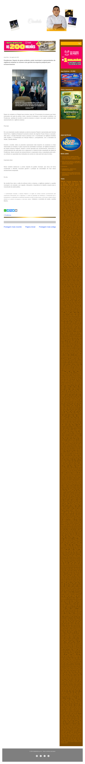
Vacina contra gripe (75, 706)
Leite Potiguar (73, 298)
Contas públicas (78, 417)
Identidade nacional (78, 504)
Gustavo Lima (63, 501)
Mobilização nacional (66, 556)
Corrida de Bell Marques (70, 423)
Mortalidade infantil (76, 556)
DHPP (78, 432)
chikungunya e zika (75, 326)
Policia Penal (71, 620)
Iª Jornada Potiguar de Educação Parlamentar (73, 511)
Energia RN (63, 462)
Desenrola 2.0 (79, 285)
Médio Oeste (63, 562)
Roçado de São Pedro (73, 668)
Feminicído (80, 475)
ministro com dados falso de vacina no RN (73, 732)
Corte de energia (74, 281)
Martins (77, 547)
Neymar (68, 564)
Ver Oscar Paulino (66, 712)
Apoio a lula (72, 354)
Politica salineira (79, 622)
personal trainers (64, 733)
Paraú (77, 602)
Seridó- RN (69, 680)
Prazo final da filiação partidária (69, 630)
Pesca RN (72, 610)
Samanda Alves (66, 317)
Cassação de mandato (73, 398)
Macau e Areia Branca (73, 542)
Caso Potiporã (66, 398)
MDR (70, 236)
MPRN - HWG (70, 534)
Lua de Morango (69, 528)
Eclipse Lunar (67, 450)
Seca (71, 675)
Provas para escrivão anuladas (75, 642)
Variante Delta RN (78, 709)
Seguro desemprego (78, 676)
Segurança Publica (64, 676)
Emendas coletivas (78, 458)
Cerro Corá (70, 402)
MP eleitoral (77, 299)
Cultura (66, 431)
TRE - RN (70, 320)
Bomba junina (69, 378)
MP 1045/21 (73, 531)
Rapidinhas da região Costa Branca (71, 241)
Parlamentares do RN (65, 603)
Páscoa (75, 643)
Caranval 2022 (63, 390)
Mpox (72, 237)
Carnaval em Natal (66, 393)
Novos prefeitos (66, 570)
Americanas (63, 271)
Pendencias (75, 194)
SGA (72, 211)
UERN (62, 204)
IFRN (70, 189)
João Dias (69, 515)
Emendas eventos (64, 459)
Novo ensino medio (64, 569)
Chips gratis (75, 403)
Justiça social (76, 297)
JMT (72, 512)
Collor (81, 409)
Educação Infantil (64, 287)
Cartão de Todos (68, 396)
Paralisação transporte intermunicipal (68, 602)
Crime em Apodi (64, 426)
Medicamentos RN (64, 549)
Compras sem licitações (65, 411)
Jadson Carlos (79, 512)
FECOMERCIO (79, 466)
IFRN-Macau (79, 503)
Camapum (62, 386)
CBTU (63, 379)
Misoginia (70, 555)
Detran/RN (62, 286)
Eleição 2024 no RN (67, 455)
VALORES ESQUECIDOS (77, 321)
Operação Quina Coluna (77, 582)
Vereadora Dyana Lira (74, 712)
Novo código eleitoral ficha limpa (76, 568)
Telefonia (66, 694)
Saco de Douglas (75, 670)
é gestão (71, 739)
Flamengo (74, 483)
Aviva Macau (68, 367)
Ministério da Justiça (78, 554)
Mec (74, 198)
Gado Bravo (79, 490)
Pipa (75, 615)
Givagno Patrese (74, 256)
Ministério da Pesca (64, 555)
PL (79, 593)
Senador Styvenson (66, 319)
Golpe (68, 496)
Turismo (68, 266)
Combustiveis (79, 208)
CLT (73, 379)
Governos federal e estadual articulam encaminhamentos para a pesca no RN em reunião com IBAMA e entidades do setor (71, 157)
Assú (70, 188)
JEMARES (67, 512)
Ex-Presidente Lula (66, 465)
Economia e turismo (74, 450)
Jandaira (62, 211)
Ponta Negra (79, 624)
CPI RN (69, 218)
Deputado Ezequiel (69, 253)
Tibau (73, 320)
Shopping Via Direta (64, 681)
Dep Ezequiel (63, 209)
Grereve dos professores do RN (73, 497)
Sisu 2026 (64, 683)
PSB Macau (79, 596)
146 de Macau (71, 331)
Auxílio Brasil (65, 245)
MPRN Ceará (65, 535)
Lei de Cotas (68, 523)
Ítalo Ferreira (77, 738)
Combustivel (73, 218)
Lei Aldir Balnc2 (73, 521)
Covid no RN (79, 281)
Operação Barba (67, 575)
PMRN (70, 595)
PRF (66, 238)
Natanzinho (66, 563)
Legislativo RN (65, 518)
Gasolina (62, 214)
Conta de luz (63, 250)
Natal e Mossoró (76, 562)
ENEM (80, 190)
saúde (69, 190)
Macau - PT (71, 538)
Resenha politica (79, 313)
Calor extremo (79, 385)
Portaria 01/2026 (68, 627)
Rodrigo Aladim (75, 314)
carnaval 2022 (77, 226)
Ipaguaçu (62, 511)
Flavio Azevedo (63, 484)
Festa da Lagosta (64, 478)
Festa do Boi (77, 290)
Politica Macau (73, 621)
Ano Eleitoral (68, 353)
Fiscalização (70, 483)
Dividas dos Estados (64, 445)
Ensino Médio (66, 463)
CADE (62, 274)
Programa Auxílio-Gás (65, 637)
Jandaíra (69, 258)
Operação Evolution (64, 577)
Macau (63, 181)
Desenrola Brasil (71, 219)
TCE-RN (66, 320)
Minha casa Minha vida (77, 301)
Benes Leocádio (79, 374)
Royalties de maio (78, 667)
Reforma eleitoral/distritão (73, 656)
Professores (79, 636)
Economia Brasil (78, 253)
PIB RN (71, 593)
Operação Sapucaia (64, 583)
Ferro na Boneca (71, 477)
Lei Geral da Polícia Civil (75, 522)
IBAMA (70, 234)
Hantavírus (80, 501)
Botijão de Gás (79, 245)
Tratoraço (75, 700)
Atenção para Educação (65, 360)
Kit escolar (69, 516)
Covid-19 (75, 187)
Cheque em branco (68, 403)
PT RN (72, 306)
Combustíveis (71, 280)
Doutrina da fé (79, 446)
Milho (72, 551)
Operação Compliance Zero (70, 576)
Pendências (8, 215)
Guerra (75, 294)
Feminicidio (63, 475)
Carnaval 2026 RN (66, 391)
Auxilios (67, 366)
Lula (72, 194)
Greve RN (69, 194)
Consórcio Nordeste (78, 249)
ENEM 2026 (77, 449)
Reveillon (80, 662)
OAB (73, 259)
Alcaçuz (68, 243)
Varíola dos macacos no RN (67, 324)
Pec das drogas (76, 607)
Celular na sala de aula (77, 248)
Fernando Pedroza (64, 477)
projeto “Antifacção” (68, 734)
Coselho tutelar (69, 424)
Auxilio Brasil (79, 206)
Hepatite (66, 502)
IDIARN (80, 220)
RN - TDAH (73, 646)
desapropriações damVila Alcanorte (71, 725)
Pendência (68, 608)
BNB (74, 272)
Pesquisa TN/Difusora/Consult (76, 613)
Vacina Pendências (68, 706)
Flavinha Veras (79, 483)
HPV (76, 501)
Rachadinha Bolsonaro (77, 649)
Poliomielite (80, 308)
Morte (62, 222)
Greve (68, 202)
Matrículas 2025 (68, 548)
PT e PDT (63, 260)
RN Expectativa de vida (75, 647)
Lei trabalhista (70, 524)
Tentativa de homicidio (78, 694)
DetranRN (76, 201)
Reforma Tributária (74, 224)
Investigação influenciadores (76, 510)
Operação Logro (79, 580)
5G (81, 242)
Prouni (73, 240)
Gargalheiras (63, 491)
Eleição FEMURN (75, 455)
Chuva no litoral (64, 404)
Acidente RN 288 (64, 344)
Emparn (77, 213)
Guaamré (67, 498)
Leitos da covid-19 (78, 525)
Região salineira (73, 195)
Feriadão (73, 476)
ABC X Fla (68, 339)
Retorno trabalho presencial (67, 662)
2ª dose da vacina (77, 334)
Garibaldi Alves (63, 292)
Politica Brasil (63, 310)
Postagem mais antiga (47, 227)
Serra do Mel (74, 225)
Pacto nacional (76, 306)
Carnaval (71, 208)
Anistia (62, 353)
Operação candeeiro (73, 584)
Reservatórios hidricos (73, 660)
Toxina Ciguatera (68, 321)
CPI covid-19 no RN (71, 246)
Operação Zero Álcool (65, 584)
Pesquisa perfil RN (70, 614)
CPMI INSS (77, 383)
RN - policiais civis (78, 646)
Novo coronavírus (66, 568)
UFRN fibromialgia (78, 702)
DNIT (81, 432)
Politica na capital (72, 622)
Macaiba (77, 236)
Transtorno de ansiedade (68, 700)
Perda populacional (71, 609)
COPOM (71, 380)
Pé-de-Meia (79, 310)
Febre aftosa (72, 233)
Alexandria (75, 350)
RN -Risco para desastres (66, 647)
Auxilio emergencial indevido (69, 365)
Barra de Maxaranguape (77, 372)
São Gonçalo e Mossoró (68, 687)
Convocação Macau (72, 418)
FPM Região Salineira (73, 468)
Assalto (77, 357)
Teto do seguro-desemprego (68, 696)
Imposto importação (71, 505)
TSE (66, 190)
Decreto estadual (73, 252)
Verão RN (74, 713)
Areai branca (68, 271)
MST (81, 536)
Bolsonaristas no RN (71, 377)
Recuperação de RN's (64, 655)
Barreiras (65, 374)
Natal (64, 185)
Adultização (63, 347)
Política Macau (74, 624)
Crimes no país (72, 429)
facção (62, 727)
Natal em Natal (76, 237)
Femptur (62, 476)
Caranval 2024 (69, 390)
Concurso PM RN (69, 413)
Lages (80, 297)
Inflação (62, 508)
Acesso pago (79, 343)
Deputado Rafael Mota (73, 230)
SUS (72, 206)
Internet (65, 509)
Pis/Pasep (63, 206)
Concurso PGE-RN (78, 412)
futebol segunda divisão (68, 727)
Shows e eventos (64, 682)
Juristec (74, 515)
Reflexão (66, 656)
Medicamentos (63, 259)
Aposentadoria (79, 354)
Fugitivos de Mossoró (75, 488)
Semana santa (68, 318)
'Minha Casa (67, 330)
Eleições (74, 457)
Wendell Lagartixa (64, 719)
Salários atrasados (73, 673)
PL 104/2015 (64, 594)
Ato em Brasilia (72, 360)
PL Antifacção (79, 259)
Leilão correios (72, 525)
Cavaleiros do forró (65, 399)
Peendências (63, 608)
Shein (77, 680)
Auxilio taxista (63, 366)
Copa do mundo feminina (72, 250)
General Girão (79, 492)
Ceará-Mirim (72, 213)
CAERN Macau (64, 197)
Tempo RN (63, 266)
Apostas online (68, 356)
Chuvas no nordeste (68, 405)
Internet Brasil (64, 258)
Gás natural (74, 501)
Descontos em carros (65, 439)
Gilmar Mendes (72, 495)
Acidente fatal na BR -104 (72, 344)
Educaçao (67, 195)
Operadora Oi (79, 571)
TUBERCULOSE (64, 692)
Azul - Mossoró (74, 367)
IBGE (72, 198)
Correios (62, 230)
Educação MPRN (75, 452)
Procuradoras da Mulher (65, 636)
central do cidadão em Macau (66, 326)
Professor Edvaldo (74, 310)
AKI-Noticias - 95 (64, 340)
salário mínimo (79, 327)
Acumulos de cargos (67, 346)
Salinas (62, 317)
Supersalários (70, 686)
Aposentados (63, 356)
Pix (79, 192)
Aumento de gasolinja (73, 363)
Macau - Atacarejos (66, 537)
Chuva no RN (63, 249)
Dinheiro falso (73, 443)
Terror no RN (75, 695)
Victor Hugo (74, 714)
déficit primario (66, 726)
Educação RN (64, 192)
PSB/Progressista (64, 597)
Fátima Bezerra (64, 202)
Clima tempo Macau (72, 409)
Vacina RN (73, 242)
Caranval (80, 389)
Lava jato (69, 517)
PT (81, 198)
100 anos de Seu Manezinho (75, 330)
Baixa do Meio (73, 370)
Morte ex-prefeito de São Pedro (69, 558)
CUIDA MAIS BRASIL (67, 384)
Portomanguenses (78, 628)
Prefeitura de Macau (65, 633)
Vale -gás (76, 708)
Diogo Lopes (79, 443)
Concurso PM (63, 413)
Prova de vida (77, 240)
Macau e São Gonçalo (77, 300)
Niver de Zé (72, 564)
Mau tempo (74, 548)
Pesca (68, 610)
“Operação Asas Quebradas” (72, 740)
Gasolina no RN (78, 233)
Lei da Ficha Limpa (64, 298)
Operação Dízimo (78, 576)
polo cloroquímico (72, 327)
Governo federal (64, 234)
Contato (25, 35)
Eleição (76, 219)
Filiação (74, 482)
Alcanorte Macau (64, 350)
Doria (64, 446)
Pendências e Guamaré (76, 608)
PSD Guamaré (70, 597)
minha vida (67, 327)
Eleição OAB (67, 456)
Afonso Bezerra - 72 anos (72, 347)
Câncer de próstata (72, 431)
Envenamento (72, 463)
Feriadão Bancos (79, 476)
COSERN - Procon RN (77, 380)
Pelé (69, 307)
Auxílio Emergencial (69, 272)
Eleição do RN (72, 456)
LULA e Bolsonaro (64, 517)
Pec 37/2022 (66, 607)
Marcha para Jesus (72, 547)
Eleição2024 (71, 457)
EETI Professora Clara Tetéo (68, 449)
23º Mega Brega (74, 333)
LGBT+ (76, 516)
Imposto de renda (72, 210)
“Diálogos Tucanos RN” (77, 739)
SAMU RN (66, 669)
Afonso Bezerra (70, 185)
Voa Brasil (78, 242)
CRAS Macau (79, 246)
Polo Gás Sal (63, 623)
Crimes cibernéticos (64, 429)
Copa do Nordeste (64, 420)
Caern (67, 187)
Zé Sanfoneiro (66, 721)
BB (68, 245)
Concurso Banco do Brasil (76, 411)
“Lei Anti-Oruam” (64, 740)
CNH (68, 208)
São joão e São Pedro (67, 689)
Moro (71, 556)
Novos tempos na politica (74, 570)
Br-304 (78, 228)
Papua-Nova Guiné (68, 601)
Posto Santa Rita (70, 629)
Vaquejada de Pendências (70, 709)
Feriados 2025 (69, 476)
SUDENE (80, 264)
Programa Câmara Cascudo (76, 637)
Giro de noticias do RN (77, 292)
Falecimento (79, 469)
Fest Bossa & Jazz (78, 477)
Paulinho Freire (68, 260)
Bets (81, 272)
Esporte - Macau (71, 288)
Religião (73, 313)
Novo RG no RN (76, 567)
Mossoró (80, 185)
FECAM (73, 466)
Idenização (72, 504)
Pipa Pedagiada (79, 615)
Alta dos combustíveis (69, 351)
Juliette (66, 235)
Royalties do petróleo (64, 668)
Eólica (66, 466)
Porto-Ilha (73, 628)
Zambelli (80, 719)
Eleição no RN (75, 232)
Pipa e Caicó (63, 616)
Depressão (76, 437)
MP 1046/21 (78, 531)
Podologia (63, 240)
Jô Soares (62, 516)
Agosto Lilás (79, 347)
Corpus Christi (70, 422)
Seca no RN (76, 317)
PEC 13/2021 (73, 589)
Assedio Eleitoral (78, 358)
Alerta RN (71, 350)
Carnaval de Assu (64, 392)
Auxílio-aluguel (63, 367)
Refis (63, 656)
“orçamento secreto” (64, 742)
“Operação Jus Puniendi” (69, 741)
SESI (77, 669)
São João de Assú (73, 688)
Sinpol (78, 682)
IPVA (81, 257)
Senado (73, 318)
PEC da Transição (68, 590)
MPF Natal (73, 236)
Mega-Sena (76, 549)
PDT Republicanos (65, 589)
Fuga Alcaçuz (65, 488)
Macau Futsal (67, 541)
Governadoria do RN (64, 293)
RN (70, 184)
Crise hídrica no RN (64, 430)
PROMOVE (74, 596)
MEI (68, 531)
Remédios (70, 264)
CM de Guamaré (64, 189)
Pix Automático (69, 616)
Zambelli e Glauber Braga (66, 720)
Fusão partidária (69, 489)
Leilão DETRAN (76, 524)
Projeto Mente (63, 640)
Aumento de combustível (66, 244)
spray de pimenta (74, 735)
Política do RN (79, 196)
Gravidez (64, 497)
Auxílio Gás (71, 366)
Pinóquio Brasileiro (70, 615)
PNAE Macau (76, 595)
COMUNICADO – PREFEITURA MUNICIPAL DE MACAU (69, 169)
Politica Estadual (67, 621)
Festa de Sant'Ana (71, 478)
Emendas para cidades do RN (75, 459)
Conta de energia (68, 281)
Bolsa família (65, 218)
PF (81, 197)
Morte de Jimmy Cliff (72, 557)
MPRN (69, 183)
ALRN (72, 184)
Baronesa (69, 372)
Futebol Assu (75, 489)
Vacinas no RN (63, 707)
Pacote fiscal (64, 600)
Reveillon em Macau (72, 663)
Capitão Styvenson (73, 389)
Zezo (72, 720)
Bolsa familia (64, 377)
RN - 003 (69, 646)
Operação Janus (73, 580)
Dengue (73, 192)
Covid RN (67, 230)
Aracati (72, 356)
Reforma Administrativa (65, 312)
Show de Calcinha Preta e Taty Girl (75, 681)
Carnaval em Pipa (73, 393)
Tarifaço (66, 242)
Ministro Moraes (64, 554)
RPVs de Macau (68, 649)
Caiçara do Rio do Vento (70, 385)
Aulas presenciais (78, 360)
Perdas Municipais (78, 609)
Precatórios (67, 262)
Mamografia (79, 544)
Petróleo (77, 307)
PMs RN (69, 306)
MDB (81, 258)
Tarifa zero (73, 692)
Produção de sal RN (73, 636)
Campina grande (78, 386)
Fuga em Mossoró (67, 256)
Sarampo (71, 265)
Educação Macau (70, 287)
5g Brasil (72, 227)
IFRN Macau (63, 194)
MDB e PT (66, 236)
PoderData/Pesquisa (67, 308)
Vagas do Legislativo (70, 708)
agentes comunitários (74, 721)
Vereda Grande (69, 713)
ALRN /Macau (70, 340)
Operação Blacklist (74, 575)
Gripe (64, 498)
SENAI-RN (74, 669)
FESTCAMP (63, 468)
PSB (68, 238)
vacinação (76, 267)
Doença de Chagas (74, 445)
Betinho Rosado (75, 376)
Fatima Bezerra (66, 233)
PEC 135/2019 (79, 589)
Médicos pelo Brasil (78, 561)
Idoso (62, 505)
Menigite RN (68, 550)
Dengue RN (75, 284)
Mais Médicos (73, 544)
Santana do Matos (65, 265)
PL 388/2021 (69, 594)
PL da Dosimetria (70, 222)
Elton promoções (64, 458)
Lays (61, 518)
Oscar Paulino (67, 588)
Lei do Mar (73, 523)
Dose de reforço (69, 446)
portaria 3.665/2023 (70, 733)
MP (69, 531)
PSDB (77, 202)
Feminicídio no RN (74, 475)
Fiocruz (66, 483)
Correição (75, 422)
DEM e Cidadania (73, 432)
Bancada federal (73, 371)
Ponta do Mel (63, 626)
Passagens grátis (74, 604)
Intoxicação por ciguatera (71, 509)
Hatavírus (62, 502)
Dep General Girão (69, 437)
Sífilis (72, 689)
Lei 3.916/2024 (68, 521)
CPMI (74, 383)
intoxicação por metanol (67, 729)
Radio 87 (72, 650)
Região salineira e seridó (65, 659)
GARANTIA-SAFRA (70, 490)
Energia (80, 201)
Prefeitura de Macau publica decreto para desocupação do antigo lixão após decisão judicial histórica (71, 174)
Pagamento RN (75, 600)
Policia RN (76, 620)
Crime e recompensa (78, 425)
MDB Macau (64, 531)
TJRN (67, 226)
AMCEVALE (68, 217)
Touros (69, 242)
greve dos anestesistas (77, 727)
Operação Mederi (64, 581)
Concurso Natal (71, 412)
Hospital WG (77, 502)
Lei (78, 258)
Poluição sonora (75, 623)
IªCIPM (62, 512)
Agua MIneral (63, 243)
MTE (61, 537)
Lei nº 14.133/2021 (78, 523)
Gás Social (69, 501)
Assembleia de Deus (64, 359)
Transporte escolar (69, 699)
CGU (71, 379)
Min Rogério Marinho (68, 301)
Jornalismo (69, 514)
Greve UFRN (69, 220)
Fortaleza (69, 485)
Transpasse (63, 699)
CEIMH (68, 379)
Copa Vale (66, 419)
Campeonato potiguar (69, 386)
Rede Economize (74, 311)
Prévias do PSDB (71, 643)
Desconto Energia (78, 438)
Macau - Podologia (78, 538)
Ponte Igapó (69, 626)
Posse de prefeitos (64, 629)
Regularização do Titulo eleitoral (66, 313)
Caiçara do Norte (64, 248)
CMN (75, 379)
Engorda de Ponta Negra (70, 462)
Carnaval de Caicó (66, 278)
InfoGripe (66, 508)
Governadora (75, 496)
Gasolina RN (79, 491)
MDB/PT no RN (72, 299)
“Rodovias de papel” (78, 741)
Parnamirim (63, 198)
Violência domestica (78, 715)
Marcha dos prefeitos (64, 547)
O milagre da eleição (67, 571)
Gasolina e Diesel (64, 492)
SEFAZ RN (70, 669)
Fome (74, 484)
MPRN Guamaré (78, 535)
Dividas (80, 444)
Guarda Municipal (71, 294)
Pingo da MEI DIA (64, 615)
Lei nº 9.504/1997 (64, 524)
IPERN (69, 504)
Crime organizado (64, 251)
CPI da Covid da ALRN (75, 274)
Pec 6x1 (70, 607)
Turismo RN (73, 266)
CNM (62, 201)
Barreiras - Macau (70, 374)
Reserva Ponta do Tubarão (66, 314)
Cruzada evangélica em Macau (73, 430)
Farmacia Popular (74, 254)
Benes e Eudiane (64, 376)
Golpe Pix (71, 496)
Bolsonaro (79, 189)
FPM (76, 185)
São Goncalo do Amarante (73, 212)
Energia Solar (65, 288)
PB (75, 259)
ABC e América (73, 339)
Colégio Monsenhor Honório (66, 410)
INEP (67, 504)
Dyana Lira (63, 232)
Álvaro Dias (72, 738)
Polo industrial (69, 623)
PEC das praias (75, 590)
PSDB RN (78, 198)
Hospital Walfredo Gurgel (70, 257)
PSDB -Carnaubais (78, 597)
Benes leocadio (72, 245)
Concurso (80, 229)
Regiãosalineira (73, 659)
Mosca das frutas (79, 558)
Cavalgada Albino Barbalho (74, 399)
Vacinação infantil (78, 707)
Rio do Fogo (79, 663)
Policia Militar (66, 620)
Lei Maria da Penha (72, 235)
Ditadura (77, 444)
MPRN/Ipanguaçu (76, 536)
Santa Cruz (66, 674)
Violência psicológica (64, 716)
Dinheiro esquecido (67, 443)
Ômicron (65, 204)
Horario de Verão (71, 502)
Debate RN (70, 284)
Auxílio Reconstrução (78, 366)
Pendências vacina (64, 609)
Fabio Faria (79, 468)
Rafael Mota (68, 311)
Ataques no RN (79, 359)
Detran (80, 230)
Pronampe (62, 641)
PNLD (80, 595)
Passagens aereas (73, 603)
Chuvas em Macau (73, 279)
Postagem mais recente (13, 227)
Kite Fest (73, 516)
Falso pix (74, 470)
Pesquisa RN (77, 222)
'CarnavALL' (63, 330)
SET (79, 669)
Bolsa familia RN (76, 273)
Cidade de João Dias (77, 405)
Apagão (75, 353)
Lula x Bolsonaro (67, 529)
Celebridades (74, 400)
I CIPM (64, 503)
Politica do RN (66, 188)
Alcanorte (73, 217)
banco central (66, 722)
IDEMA (77, 257)
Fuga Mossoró (75, 291)
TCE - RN (80, 689)
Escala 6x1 (63, 464)
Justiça (62, 221)
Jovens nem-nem (64, 515)
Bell (74, 374)
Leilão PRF (68, 525)
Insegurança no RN (68, 205)
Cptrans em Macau (69, 425)
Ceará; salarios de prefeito (67, 400)
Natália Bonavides (75, 563)
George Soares (69, 292)
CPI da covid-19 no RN (65, 383)
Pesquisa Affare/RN (78, 610)
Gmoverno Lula (63, 496)
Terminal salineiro (69, 695)
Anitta (65, 353)
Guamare (65, 294)
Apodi (74, 206)
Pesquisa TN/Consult (65, 613)
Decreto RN (66, 436)
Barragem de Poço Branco (73, 373)
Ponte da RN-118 (75, 626)
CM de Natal (63, 246)
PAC (77, 305)
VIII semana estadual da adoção (67, 705)
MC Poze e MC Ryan (75, 530)
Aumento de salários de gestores (71, 364)
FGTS (80, 213)
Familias (71, 471)
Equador (77, 463)
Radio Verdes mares (78, 650)
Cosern (77, 218)
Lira (63, 528)
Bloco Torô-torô (69, 273)
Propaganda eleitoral (69, 641)
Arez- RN (64, 357)
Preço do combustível (65, 635)
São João (63, 242)
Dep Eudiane (63, 437)
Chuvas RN (79, 195)
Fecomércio (69, 472)
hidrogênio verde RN (71, 728)
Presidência (79, 634)
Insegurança (71, 508)
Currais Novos (72, 251)
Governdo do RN (72, 293)
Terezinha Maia (63, 695)
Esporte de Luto (68, 464)
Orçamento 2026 (64, 587)
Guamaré (68, 181)
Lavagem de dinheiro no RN (76, 517)
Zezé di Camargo (76, 720)
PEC (70, 589)
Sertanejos (74, 680)
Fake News (67, 469)
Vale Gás (80, 708)
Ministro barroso (70, 554)
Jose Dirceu (79, 514)
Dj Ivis (70, 445)
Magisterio (62, 301)
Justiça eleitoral (71, 297)
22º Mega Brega (74, 332)
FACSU (70, 466)
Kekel (66, 516)
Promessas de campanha (77, 640)
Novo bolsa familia (73, 304)
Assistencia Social (72, 359)
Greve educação (79, 293)
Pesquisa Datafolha (73, 261)
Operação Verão (78, 583)
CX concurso (73, 384)
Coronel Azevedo (64, 422)
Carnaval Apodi (73, 391)
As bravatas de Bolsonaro (71, 357)
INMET (77, 234)
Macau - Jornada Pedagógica (76, 537)
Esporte (64, 220)
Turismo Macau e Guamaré (77, 701)
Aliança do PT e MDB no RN (76, 243)
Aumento (80, 227)
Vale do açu (63, 709)
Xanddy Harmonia (75, 719)
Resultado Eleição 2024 (68, 661)
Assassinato (77, 217)
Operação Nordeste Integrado (72, 581)
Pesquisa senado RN (78, 614)
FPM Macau (76, 197)
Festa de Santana (78, 478)
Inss (73, 188)
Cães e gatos (79, 431)
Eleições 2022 (70, 204)
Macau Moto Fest (68, 300)
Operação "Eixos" (74, 574)
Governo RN (75, 204)
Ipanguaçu (79, 210)
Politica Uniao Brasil (64, 622)
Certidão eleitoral (75, 402)
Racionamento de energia (65, 650)
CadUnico (77, 384)
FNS (68, 468)
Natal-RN (63, 190)
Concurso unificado (78, 280)
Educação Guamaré (67, 452)
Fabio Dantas (63, 290)
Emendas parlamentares (65, 254)
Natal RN (65, 222)
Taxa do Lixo (67, 693)
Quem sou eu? (15, 35)
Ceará (74, 208)
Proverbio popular (64, 643)
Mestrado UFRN (73, 550)
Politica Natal (79, 621)
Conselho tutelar (70, 249)
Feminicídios (72, 290)
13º (68, 227)
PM (65, 595)
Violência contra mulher (68, 715)
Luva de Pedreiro (75, 529)
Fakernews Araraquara (73, 469)
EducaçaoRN (75, 451)
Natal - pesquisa (69, 562)
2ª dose (71, 334)
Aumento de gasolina (64, 363)
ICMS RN (72, 202)
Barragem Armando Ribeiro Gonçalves (68, 228)
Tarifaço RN (63, 693)
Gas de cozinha (70, 491)
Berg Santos (69, 376)
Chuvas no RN (74, 190)
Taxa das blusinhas (77, 265)
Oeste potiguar (73, 571)
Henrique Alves (68, 214)
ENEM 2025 (79, 286)
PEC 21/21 (63, 590)
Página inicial (30, 227)
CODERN (62, 380)
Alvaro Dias (67, 352)
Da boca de (67, 252)
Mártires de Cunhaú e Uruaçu (68, 561)
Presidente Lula (63, 634)
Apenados (66, 354)
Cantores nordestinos (65, 389)
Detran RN (63, 196)
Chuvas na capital (70, 404)
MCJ (70, 221)
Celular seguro (75, 278)
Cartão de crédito (74, 396)
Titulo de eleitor (71, 216)
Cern (69, 279)
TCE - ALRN (75, 689)
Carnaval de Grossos (71, 392)
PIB (69, 593)
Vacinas (80, 706)
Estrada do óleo (74, 464)
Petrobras (73, 196)
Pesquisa (80, 238)
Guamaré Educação (73, 498)
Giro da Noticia (79, 495)
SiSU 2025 (69, 682)
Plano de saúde (76, 616)
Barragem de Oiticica (64, 373)
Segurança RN (78, 203)
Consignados (79, 416)
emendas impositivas (72, 726)
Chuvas (75, 229)
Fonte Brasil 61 (79, 484)
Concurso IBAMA (64, 412)
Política (66, 216)
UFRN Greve (72, 702)
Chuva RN (80, 403)
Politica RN (74, 189)
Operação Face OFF (72, 577)
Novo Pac (68, 304)
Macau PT (77, 541)
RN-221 (62, 649)
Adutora (66, 347)
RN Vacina (66, 648)
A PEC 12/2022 (78, 338)
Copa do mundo (79, 420)
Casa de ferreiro (66, 397)
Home (5, 35)
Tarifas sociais (79, 692)
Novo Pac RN (69, 567)
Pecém (80, 607)
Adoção (73, 346)
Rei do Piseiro (79, 659)
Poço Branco (68, 310)
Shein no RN (75, 319)
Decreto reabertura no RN (72, 436)
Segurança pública (67, 225)
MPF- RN (66, 534)
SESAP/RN (75, 264)
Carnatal (69, 248)
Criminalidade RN (78, 429)
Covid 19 (66, 219)
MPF (75, 202)
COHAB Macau (67, 380)
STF (75, 188)
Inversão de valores (67, 510)
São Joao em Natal (76, 687)
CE (64, 229)
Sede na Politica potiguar (77, 675)
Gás (66, 501)
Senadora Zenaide (75, 679)
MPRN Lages (63, 536)
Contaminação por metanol (66, 417)
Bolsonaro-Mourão (64, 378)
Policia (69, 211)
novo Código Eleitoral (69, 267)
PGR (66, 306)
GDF (75, 490)
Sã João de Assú (76, 686)
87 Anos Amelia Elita (68, 338)
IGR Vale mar (63, 504)
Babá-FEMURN (67, 370)
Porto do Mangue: (67, 628)
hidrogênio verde (64, 728)
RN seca (80, 648)
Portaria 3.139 (73, 627)
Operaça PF (63, 305)
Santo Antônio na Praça (73, 674)
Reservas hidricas (66, 660)
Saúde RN (72, 203)
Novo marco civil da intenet (72, 569)
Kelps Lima (66, 221)
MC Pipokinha (68, 530)
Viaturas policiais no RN (67, 714)
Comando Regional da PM (77, 410)
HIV (64, 257)
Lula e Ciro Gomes (75, 528)
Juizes (72, 515)
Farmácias (64, 472)
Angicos (75, 227)
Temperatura (71, 694)
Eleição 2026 (76, 287)
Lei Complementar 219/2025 (66, 522)
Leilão (70, 298)
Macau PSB (73, 541)
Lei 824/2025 (70, 518)
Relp (61, 660)
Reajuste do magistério (66, 654)
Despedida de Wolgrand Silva (69, 442)
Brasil (69, 192)
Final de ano (63, 483)
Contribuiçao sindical (64, 418)
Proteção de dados (64, 642)
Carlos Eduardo (69, 201)
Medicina (71, 549)
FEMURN (71, 197)
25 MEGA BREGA (66, 334)
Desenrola (74, 285)
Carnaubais (79, 188)
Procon (80, 635)
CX (66, 229)
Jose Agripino (73, 514)
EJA (74, 449)
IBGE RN (74, 214)
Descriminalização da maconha (76, 439)
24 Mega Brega (74, 268)
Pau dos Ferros (73, 238)
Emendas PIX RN (70, 458)
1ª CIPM (75, 331)
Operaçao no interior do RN (66, 574)
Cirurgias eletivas (64, 409)
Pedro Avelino (74, 260)
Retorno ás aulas (75, 662)
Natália (70, 563)
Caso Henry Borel (73, 397)
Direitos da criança (72, 444)
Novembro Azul (63, 304)
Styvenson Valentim (64, 686)
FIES (62, 210)
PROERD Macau (68, 596)
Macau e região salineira (76, 221)
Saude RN (75, 211)
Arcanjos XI (76, 356)
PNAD (73, 595)
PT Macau (74, 205)
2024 (79, 331)
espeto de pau (79, 726)
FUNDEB (65, 210)
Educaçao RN (68, 196)
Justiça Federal (79, 515)
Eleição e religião (79, 456)
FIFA (66, 468)
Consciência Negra (72, 416)
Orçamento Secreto (70, 587)
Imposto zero (79, 505)
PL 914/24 (78, 594)
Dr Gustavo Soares (72, 286)
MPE (81, 299)
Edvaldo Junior (69, 232)
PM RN (67, 595)
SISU (81, 241)
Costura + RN (76, 424)
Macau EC (63, 300)
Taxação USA (75, 693)
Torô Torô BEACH (78, 696)
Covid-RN (80, 250)
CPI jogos (71, 383)
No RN (75, 564)
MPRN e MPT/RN (69, 536)
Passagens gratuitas (67, 604)
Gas (66, 491)
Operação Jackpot (66, 580)
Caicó (64, 201)
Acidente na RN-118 (67, 345)
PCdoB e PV (77, 588)
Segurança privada (71, 676)
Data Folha (65, 284)
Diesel (66, 286)
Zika (81, 325)
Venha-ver (74, 324)
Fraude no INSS (69, 291)
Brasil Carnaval (75, 378)
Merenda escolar (66, 237)
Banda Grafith (63, 208)
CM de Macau (75, 193)
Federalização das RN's (77, 472)
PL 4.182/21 (74, 594)
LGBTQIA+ (80, 516)
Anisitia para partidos (78, 352)
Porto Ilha (77, 627)
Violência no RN (63, 325)
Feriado (65, 476)
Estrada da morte (77, 288)
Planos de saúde (78, 617)
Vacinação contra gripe (71, 707)
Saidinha (80, 670)
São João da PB (67, 688)
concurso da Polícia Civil (73, 722)
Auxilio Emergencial (75, 244)
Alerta (68, 350)
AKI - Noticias (79, 339)
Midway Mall (68, 551)
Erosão (80, 463)
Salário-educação (67, 673)
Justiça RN (66, 297)
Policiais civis (74, 308)
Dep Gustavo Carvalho (67, 285)
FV (81, 288)
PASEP (71, 588)
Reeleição (80, 311)
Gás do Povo (79, 294)
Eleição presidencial (64, 457)
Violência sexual (72, 716)
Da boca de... (65, 166)
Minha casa (69, 259)
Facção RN (63, 469)
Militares (75, 551)
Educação (63, 187)
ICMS (76, 192)
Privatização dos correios (74, 635)
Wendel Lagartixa (78, 216)
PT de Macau (79, 205)
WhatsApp (69, 719)
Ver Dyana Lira (79, 324)
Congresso (63, 281)
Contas (73, 417)
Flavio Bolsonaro (70, 484)
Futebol (80, 291)
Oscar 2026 (63, 588)
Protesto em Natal (78, 641)
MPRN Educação (72, 535)
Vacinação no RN (64, 708)
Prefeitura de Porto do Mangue (75, 633)
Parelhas (80, 602)
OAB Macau (79, 304)
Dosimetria (74, 446)
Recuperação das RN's (77, 654)
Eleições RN (79, 457)
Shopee (80, 680)
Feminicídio (68, 290)
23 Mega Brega (68, 268)
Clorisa (77, 409)
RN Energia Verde (64, 646)
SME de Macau (68, 670)
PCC (74, 588)
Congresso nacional (64, 416)
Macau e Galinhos (67, 543)
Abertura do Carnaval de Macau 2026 (70, 343)
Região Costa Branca (77, 312)
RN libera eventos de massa (73, 648)
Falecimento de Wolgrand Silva (66, 470)
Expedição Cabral (74, 465)
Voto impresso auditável (71, 325)
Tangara (68, 692)
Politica (67, 203)
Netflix (65, 564)
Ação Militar (79, 367)
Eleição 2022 (69, 193)
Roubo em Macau (68, 666)
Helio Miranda (75, 220)
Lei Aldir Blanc (79, 521)
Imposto (65, 505)
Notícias (66, 211)
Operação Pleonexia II (66, 582)
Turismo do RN (63, 702)
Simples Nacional (74, 682)
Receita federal (74, 262)
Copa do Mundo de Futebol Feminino (75, 419)
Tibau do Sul (76, 320)
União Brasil (70, 226)
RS (70, 262)
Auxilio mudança (78, 365)
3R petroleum (63, 217)
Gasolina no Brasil (72, 492)
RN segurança (63, 311)
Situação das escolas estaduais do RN (74, 683)
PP (61, 596)
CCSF (66, 379)
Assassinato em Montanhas (69, 358)
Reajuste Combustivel (69, 653)
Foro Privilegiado (64, 485)
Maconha (67, 544)
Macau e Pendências (75, 543)
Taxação (71, 693)
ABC (65, 339)
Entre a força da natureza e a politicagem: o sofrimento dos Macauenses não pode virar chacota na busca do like (71, 162)
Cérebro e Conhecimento (65, 432)
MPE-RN (62, 534)
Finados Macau (79, 482)
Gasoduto (75, 491)
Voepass (76, 716)
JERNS (70, 512)
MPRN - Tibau (76, 534)
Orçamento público (78, 587)
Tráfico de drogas (68, 701)
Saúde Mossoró (66, 675)
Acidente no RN (75, 345)
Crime (80, 193)
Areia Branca (75, 183)
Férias (65, 490)
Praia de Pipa (76, 629)
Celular (71, 278)
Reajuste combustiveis (77, 653)
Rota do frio (63, 666)
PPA (63, 596)
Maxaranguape (79, 548)
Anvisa (72, 353)
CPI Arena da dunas (66, 274)
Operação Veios (72, 583)
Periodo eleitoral (64, 610)
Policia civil (67, 206)
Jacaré (75, 512)
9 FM (73, 338)
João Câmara (74, 258)
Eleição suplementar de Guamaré (74, 209)
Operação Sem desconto (71, 305)
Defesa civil (80, 436)
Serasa (72, 319)
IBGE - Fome (68, 503)
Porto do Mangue (68, 240)
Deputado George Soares (69, 438)
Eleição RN (68, 198)
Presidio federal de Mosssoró (72, 634)
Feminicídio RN (68, 475)
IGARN (73, 234)
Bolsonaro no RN (78, 377)
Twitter (68, 702)
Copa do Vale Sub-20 (71, 420)
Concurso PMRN (75, 413)
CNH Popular (79, 379)
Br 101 (80, 273)
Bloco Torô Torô (63, 273)
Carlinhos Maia (75, 390)
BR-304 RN (77, 272)
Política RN (68, 224)
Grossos (62, 294)
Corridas (76, 423)
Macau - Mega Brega (65, 538)
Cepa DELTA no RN (64, 402)
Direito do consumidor (65, 444)
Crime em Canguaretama (72, 426)
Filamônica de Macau (69, 482)
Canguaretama (71, 229)
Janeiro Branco (63, 514)
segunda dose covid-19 (66, 735)
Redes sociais (71, 655)
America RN (72, 352)
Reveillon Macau (64, 663)
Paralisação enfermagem (77, 601)
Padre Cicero (69, 600)
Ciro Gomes (65, 280)
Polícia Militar (69, 624)
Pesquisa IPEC (72, 307)
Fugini (69, 488)
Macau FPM (63, 541)
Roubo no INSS (74, 666)
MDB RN (66, 299)
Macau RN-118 (65, 542)
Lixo (65, 528)
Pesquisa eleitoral (64, 614)
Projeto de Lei (69, 640)
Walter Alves (77, 325)
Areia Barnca (73, 271)
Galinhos (71, 187)
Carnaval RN (79, 391)
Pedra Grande (65, 307)
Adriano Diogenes (78, 346)
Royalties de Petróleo (71, 667)
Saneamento (71, 317)
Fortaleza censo (75, 485)
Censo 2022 (79, 400)
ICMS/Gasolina (74, 503)
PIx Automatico (75, 593)
